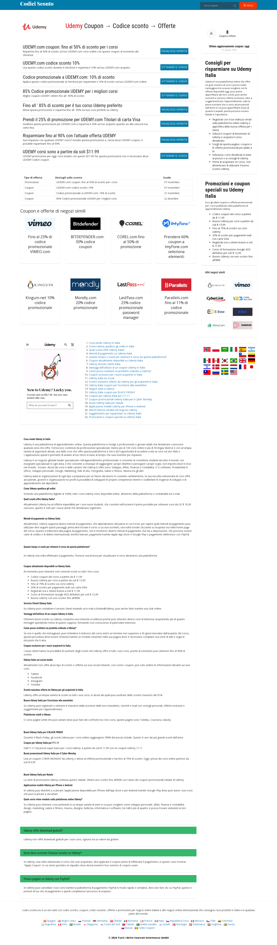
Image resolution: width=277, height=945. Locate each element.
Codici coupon (145, 927)
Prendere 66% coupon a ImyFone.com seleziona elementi (176, 246)
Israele (164, 924)
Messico (197, 920)
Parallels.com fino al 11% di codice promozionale (176, 305)
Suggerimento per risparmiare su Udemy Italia (115, 413)
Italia (159, 920)
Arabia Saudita (147, 924)
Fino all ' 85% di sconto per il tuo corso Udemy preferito (72, 105)
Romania (131, 920)
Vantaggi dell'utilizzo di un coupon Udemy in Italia (117, 367)
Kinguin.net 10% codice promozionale (40, 302)
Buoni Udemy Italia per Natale (106, 403)
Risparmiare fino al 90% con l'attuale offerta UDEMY (69, 135)
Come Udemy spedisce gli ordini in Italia (111, 346)
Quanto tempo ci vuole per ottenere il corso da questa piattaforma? (128, 357)
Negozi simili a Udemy (101, 388)
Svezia (229, 924)
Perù (62, 924)
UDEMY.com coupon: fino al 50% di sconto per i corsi (70, 47)
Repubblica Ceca (177, 920)
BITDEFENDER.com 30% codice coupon (87, 241)
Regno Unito (67, 920)
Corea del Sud (110, 924)
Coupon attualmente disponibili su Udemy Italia (116, 360)
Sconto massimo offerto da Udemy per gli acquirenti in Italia (123, 381)
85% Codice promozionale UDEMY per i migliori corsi (70, 91)
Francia (146, 920)
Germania (100, 920)
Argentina (48, 924)
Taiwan (128, 924)
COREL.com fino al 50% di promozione (131, 241)
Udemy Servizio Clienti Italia (104, 364)
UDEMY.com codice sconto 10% (51, 63)
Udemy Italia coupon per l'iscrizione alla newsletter (118, 385)
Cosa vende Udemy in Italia (104, 342)
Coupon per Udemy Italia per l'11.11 (109, 395)
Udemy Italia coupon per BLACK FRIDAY (112, 392)
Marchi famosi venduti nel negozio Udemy (113, 410)
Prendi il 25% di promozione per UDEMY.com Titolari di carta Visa (81, 119)
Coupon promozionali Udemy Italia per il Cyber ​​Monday (120, 399)
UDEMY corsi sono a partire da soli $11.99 (61, 151)
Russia (126, 927)
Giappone (90, 924)
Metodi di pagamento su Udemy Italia (110, 353)
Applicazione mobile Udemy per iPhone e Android (117, 406)
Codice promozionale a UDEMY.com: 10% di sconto (69, 77)
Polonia (84, 920)
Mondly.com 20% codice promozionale (85, 302)
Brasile (75, 924)
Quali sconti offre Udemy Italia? (107, 350)
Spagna (49, 920)
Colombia (225, 920)
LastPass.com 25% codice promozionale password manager (131, 307)
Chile (211, 920)
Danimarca (197, 924)
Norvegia (180, 924)
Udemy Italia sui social (101, 378)
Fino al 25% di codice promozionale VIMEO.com (40, 244)
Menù (248, 5)
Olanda (116, 920)
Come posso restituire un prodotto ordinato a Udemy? (120, 371)
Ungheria (214, 924)
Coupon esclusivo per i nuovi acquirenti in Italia (115, 374)
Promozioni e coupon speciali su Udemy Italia (115, 417)
